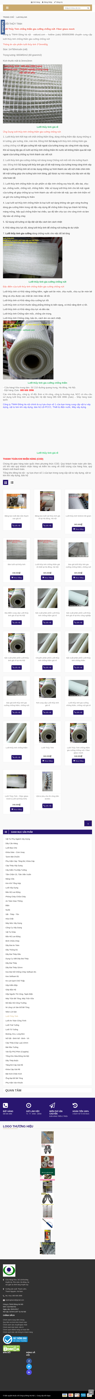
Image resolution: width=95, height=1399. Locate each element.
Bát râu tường (12, 1047)
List (12, 482)
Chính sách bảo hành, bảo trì (13, 1327)
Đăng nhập (48, 2)
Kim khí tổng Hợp (13, 883)
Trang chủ (8, 17)
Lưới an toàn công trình (16, 1021)
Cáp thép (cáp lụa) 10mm (17, 1043)
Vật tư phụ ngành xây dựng (18, 839)
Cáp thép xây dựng (14, 865)
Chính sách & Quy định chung (13, 1320)
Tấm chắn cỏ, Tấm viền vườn (18, 874)
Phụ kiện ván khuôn (14, 1083)
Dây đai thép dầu (13, 954)
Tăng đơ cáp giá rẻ (14, 1065)
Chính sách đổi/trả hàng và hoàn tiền (16, 1330)
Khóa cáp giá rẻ (13, 1069)
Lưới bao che (11, 848)
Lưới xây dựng (12, 888)
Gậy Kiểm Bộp (12, 985)
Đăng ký (59, 2)
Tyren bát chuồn (13, 857)
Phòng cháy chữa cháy (16, 896)
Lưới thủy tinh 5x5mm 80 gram (78, 516)
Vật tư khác (11, 932)
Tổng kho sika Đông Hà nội (17, 1056)
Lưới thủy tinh (12, 1016)
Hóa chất (9, 919)
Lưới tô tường (12, 1029)
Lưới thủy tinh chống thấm (16, 748)
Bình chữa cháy (12, 941)
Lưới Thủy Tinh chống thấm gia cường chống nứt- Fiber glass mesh (78, 750)
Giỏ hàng (36, 2)
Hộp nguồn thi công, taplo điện (19, 994)
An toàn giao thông (14, 901)
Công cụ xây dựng (14, 928)
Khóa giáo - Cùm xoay (15, 852)
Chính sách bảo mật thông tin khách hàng (18, 1332)
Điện (7, 905)
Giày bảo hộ (11, 990)
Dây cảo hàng (12, 843)
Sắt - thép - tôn (12, 914)
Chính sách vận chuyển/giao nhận (15, 1325)
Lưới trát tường (12, 1025)
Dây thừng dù (12, 950)
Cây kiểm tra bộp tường (16, 870)
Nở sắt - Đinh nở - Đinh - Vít (17, 1038)
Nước (8, 910)
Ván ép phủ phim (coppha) (17, 1052)
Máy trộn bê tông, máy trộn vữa (20, 998)
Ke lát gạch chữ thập (15, 981)
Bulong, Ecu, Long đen (15, 1034)
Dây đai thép (11, 963)
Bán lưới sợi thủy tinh (16, 564)
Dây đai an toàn (12, 945)
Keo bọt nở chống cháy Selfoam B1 (21, 972)
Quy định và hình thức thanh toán (15, 1322)
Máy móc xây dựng (14, 923)
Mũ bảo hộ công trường (16, 1003)
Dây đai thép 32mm (14, 967)
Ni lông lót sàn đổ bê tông (17, 1007)
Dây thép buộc (12, 1060)
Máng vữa (10, 879)
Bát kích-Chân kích (14, 1074)
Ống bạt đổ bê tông (14, 1078)
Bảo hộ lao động (13, 892)
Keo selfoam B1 (12, 976)
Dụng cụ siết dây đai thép (17, 959)
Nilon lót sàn (11, 1012)
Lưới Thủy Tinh (47, 748)
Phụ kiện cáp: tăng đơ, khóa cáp (20, 861)
